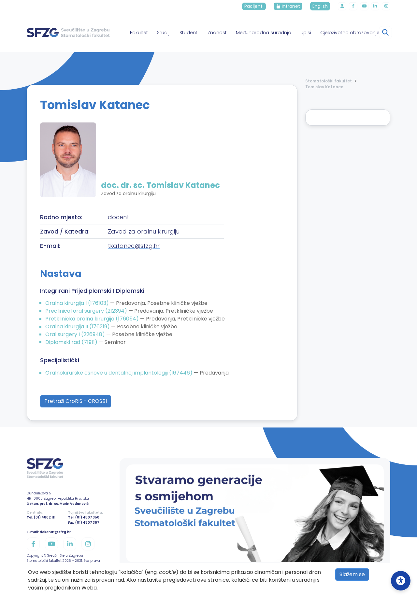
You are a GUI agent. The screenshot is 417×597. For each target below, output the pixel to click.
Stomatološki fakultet (328, 81)
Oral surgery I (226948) (75, 334)
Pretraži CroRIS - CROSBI (75, 401)
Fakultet (139, 32)
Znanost (217, 32)
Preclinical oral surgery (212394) (86, 311)
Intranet (291, 6)
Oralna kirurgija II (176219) (78, 326)
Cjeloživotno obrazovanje (350, 32)
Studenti (189, 32)
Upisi (305, 32)
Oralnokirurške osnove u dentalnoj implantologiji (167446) (119, 373)
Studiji (163, 32)
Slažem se (352, 574)
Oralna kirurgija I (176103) (77, 303)
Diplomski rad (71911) (72, 342)
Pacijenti (256, 6)
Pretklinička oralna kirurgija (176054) (92, 318)
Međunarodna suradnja (263, 32)
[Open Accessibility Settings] (400, 580)
